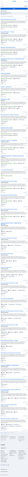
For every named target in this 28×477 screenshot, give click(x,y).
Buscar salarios (20, 455)
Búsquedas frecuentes (5, 435)
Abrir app (25, 1)
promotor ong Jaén (3, 439)
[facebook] (2, 465)
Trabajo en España (4, 461)
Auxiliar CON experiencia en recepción (8, 19)
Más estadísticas (4, 14)
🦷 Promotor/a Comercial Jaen (7, 169)
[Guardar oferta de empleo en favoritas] (27, 20)
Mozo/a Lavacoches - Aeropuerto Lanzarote (10, 114)
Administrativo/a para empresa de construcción (10, 352)
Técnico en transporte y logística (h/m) (9, 404)
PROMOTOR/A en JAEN (5, 99)
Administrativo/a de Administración (8, 47)
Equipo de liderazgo (4, 455)
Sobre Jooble (3, 452)
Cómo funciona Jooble (4, 454)
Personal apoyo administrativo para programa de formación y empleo (11, 390)
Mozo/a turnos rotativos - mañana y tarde (9, 418)
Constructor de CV (21, 457)
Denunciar (25, 29)
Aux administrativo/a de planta (7, 298)
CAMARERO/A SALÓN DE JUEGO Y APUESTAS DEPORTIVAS (13, 58)
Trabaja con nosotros (4, 458)
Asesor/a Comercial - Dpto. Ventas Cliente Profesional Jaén (13, 379)
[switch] (26, 16)
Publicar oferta (12, 455)
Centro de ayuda (3, 460)
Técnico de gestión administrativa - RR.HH (9, 324)
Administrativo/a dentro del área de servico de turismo (12, 311)
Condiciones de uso (4, 469)
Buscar (14, 8)
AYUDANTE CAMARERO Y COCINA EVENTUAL (10, 365)
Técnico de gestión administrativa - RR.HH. (9, 283)
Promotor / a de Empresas (6, 86)
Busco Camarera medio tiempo (7, 253)
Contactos (2, 457)
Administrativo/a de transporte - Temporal (9, 340)
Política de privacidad (4, 471)
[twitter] (6, 465)
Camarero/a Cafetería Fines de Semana (9, 238)
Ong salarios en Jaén (13, 438)
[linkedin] (8, 465)
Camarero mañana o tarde (6, 267)
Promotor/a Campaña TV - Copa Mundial (9, 140)
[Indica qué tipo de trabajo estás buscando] (14, 4)
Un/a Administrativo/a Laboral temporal (9, 195)
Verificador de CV (21, 458)
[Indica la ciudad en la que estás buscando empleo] (14, 6)
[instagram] (4, 465)
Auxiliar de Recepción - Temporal (7, 31)
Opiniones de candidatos (22, 454)
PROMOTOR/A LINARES (5, 73)
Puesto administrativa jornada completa (9, 181)
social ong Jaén (3, 438)
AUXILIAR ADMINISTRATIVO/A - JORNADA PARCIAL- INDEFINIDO (11, 224)
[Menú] (1, 1)
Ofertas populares (21, 438)
